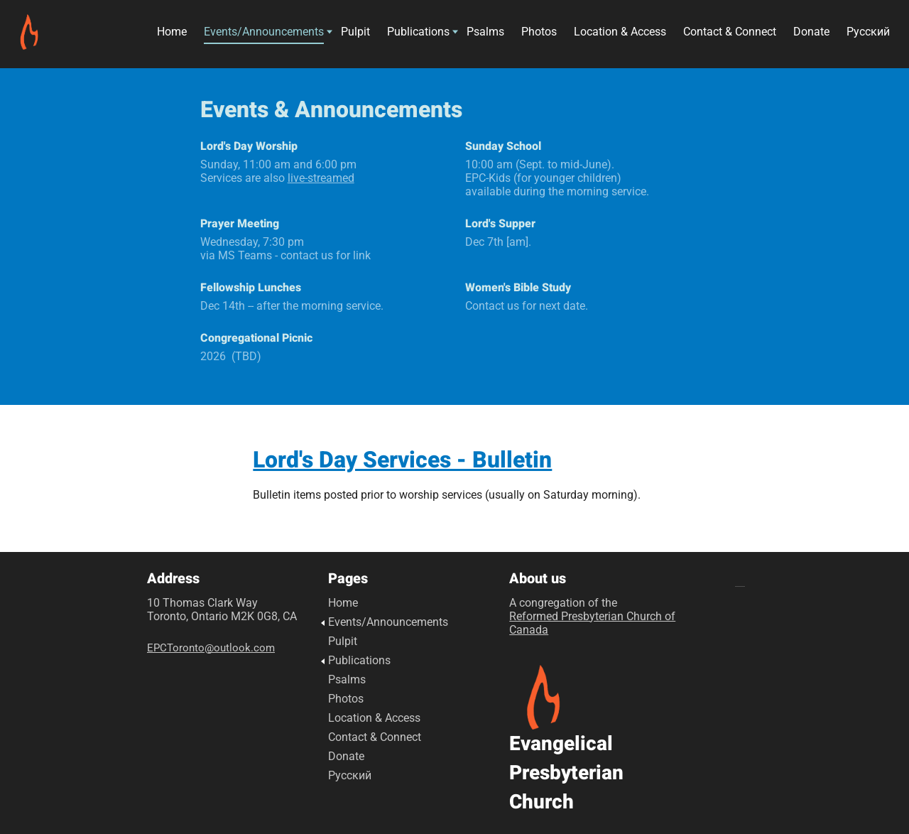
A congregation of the (592, 616)
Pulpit (355, 33)
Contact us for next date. (526, 306)
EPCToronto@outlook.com (211, 647)
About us (537, 579)
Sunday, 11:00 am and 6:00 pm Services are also (278, 171)
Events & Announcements (331, 109)
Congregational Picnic (256, 338)
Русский (868, 33)
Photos (539, 33)
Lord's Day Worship (249, 146)
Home (172, 33)
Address (173, 579)
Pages (348, 579)
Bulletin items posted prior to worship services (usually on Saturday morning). (447, 495)
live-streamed (321, 178)
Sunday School (503, 146)
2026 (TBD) (230, 356)
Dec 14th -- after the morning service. (291, 306)
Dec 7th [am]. (498, 242)
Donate (811, 33)
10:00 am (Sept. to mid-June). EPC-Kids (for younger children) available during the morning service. (557, 178)
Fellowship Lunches (250, 287)
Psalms (485, 33)
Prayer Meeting (241, 223)
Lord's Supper (500, 223)
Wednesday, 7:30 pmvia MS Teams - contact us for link (285, 248)
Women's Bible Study (518, 287)
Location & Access (620, 33)
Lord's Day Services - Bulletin (402, 460)
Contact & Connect (729, 33)
